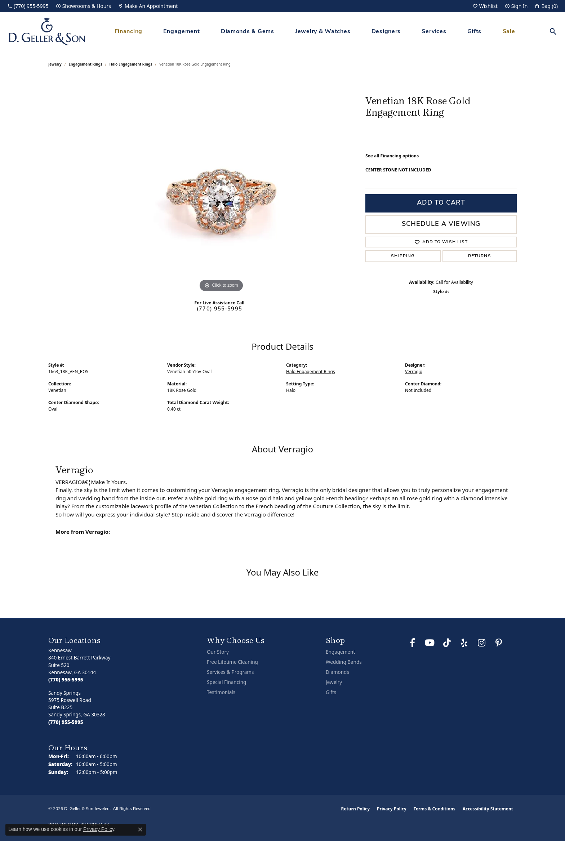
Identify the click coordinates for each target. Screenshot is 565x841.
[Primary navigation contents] (314, 31)
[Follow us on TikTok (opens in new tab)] (447, 643)
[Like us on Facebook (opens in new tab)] (412, 643)
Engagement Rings (85, 64)
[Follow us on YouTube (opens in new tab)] (429, 643)
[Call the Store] (65, 679)
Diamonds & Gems (247, 32)
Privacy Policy (391, 809)
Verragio (413, 371)
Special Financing (226, 682)
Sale (509, 32)
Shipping (403, 256)
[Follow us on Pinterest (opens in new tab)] (498, 643)
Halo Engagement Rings (131, 64)
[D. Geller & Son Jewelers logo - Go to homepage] (47, 31)
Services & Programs (230, 672)
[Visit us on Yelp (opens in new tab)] (464, 643)
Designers (386, 32)
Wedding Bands (344, 662)
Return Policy (355, 809)
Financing (128, 32)
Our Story (218, 652)
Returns (479, 256)
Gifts (474, 32)
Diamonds (337, 672)
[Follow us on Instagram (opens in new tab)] (481, 643)
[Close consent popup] (140, 829)
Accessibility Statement (488, 809)
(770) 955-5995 (219, 309)
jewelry (55, 64)
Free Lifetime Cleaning (232, 662)
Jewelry (334, 682)
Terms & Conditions (434, 809)
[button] (485, 6)
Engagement (181, 32)
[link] (28, 6)
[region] (221, 186)
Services (434, 32)
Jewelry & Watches (322, 32)
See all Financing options (392, 156)
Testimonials (221, 692)
